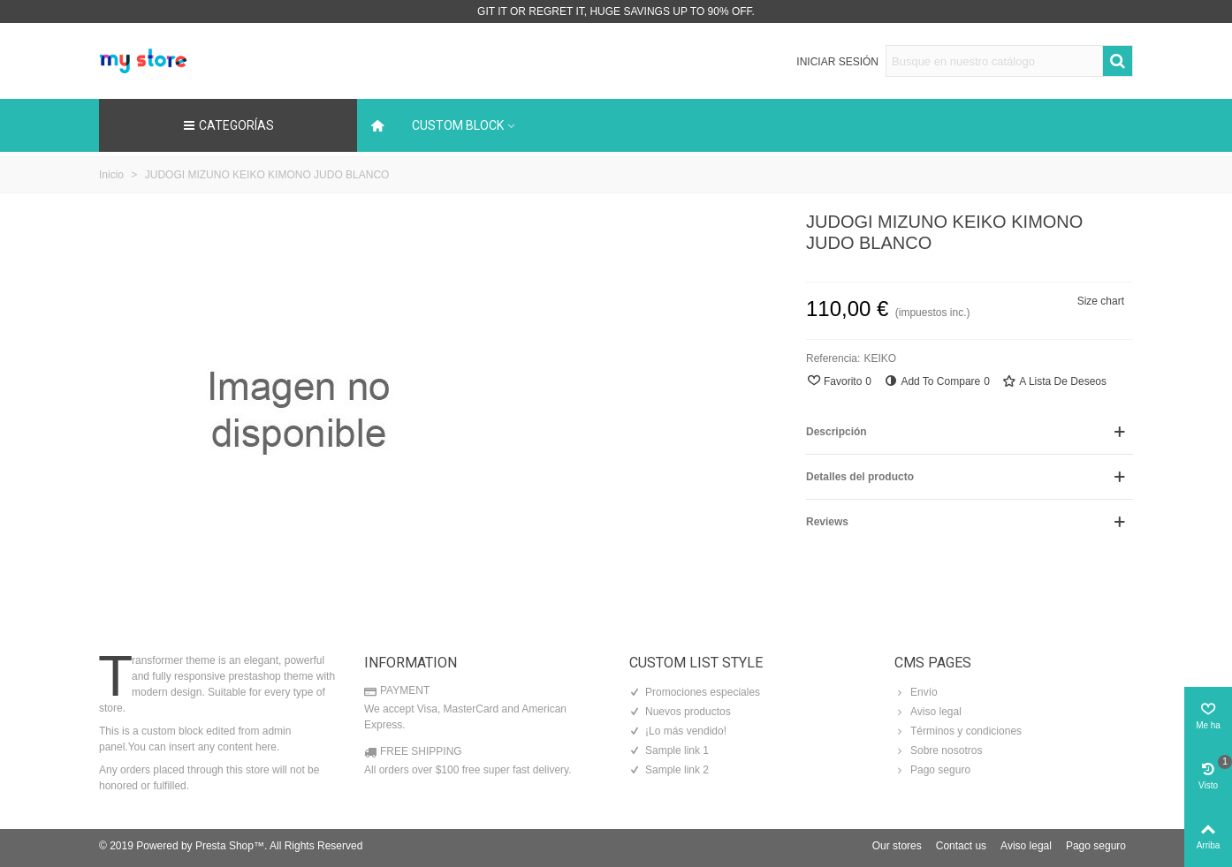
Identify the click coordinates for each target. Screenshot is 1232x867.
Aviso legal (928, 712)
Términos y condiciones (958, 731)
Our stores (897, 846)
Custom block (458, 125)
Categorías (228, 125)
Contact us (961, 846)
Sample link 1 (669, 750)
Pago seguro (932, 770)
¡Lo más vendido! (677, 731)
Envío (916, 692)
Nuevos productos (680, 712)
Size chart (1100, 301)
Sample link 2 (669, 770)
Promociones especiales (694, 692)
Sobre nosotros (938, 750)
